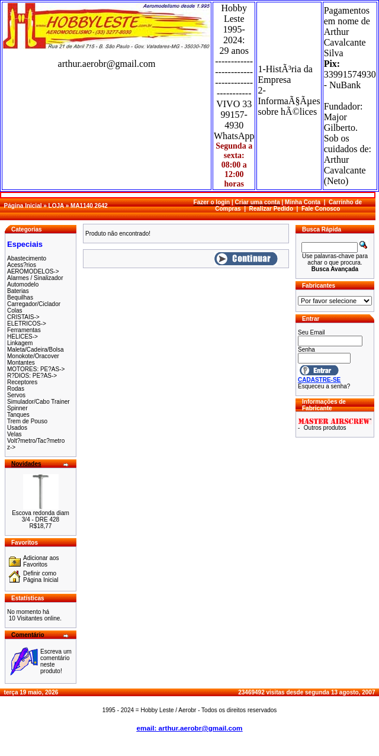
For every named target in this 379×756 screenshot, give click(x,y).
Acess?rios (21, 265)
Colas (15, 310)
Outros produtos (325, 427)
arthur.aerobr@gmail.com (107, 64)
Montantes (21, 362)
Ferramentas (24, 330)
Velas (14, 434)
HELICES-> (22, 336)
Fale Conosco (321, 208)
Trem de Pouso (27, 421)
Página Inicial (23, 205)
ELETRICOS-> (26, 323)
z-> (11, 447)
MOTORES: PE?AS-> (36, 369)
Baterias (18, 291)
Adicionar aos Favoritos (41, 561)
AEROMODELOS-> (33, 271)
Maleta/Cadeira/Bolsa (35, 349)
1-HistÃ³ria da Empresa (285, 74)
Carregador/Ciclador (33, 304)
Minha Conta (302, 202)
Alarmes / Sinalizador (35, 278)
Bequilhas (20, 297)
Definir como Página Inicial (40, 576)
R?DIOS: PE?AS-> (32, 375)
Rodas (15, 388)
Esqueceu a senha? (324, 386)
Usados (17, 427)
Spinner (17, 408)
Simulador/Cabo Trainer (38, 401)
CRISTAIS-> (23, 317)
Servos (16, 395)
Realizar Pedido (271, 208)
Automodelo (22, 284)
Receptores (22, 382)
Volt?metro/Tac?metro (36, 440)
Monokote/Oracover (33, 356)
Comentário (27, 635)
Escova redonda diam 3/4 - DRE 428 (40, 516)
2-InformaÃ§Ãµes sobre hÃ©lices (289, 101)
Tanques (18, 414)
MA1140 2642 (89, 205)
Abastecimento (26, 258)
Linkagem (20, 343)
